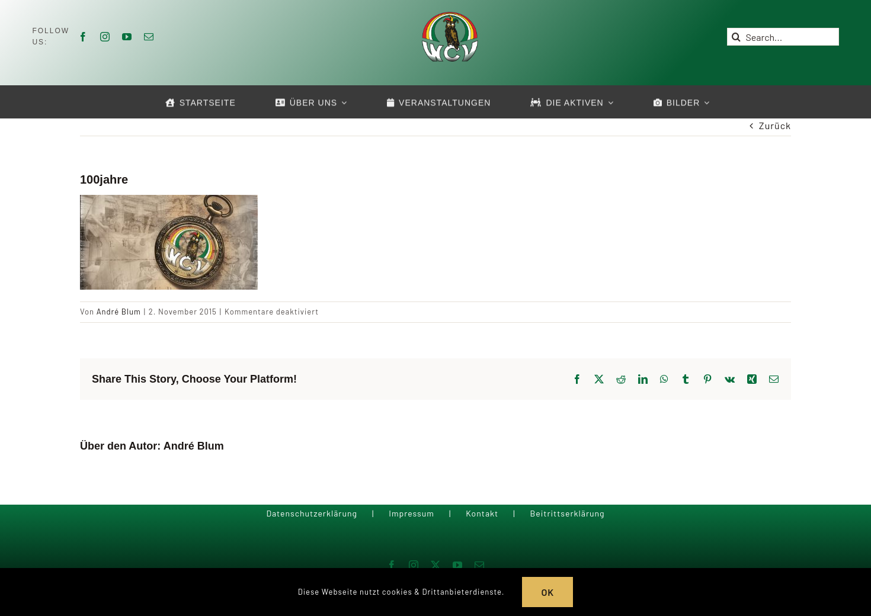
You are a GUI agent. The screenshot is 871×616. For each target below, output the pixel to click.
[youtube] (127, 36)
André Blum (119, 311)
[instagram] (105, 36)
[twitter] (436, 565)
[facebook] (83, 36)
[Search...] (782, 37)
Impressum (411, 513)
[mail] (149, 36)
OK (547, 592)
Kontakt (482, 513)
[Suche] (736, 37)
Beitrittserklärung (567, 513)
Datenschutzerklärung (311, 513)
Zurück (775, 125)
